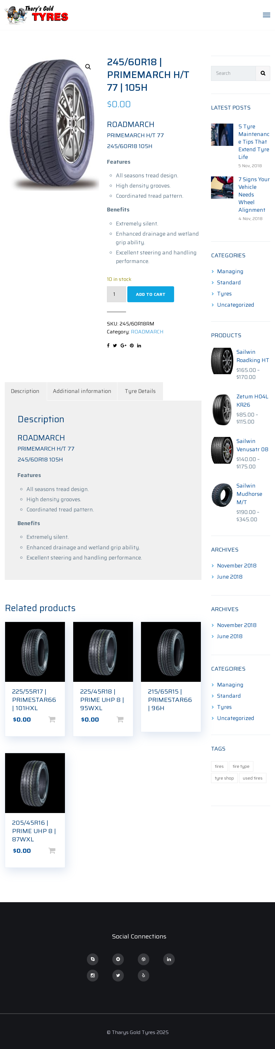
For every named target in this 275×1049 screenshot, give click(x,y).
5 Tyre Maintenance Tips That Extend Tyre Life (254, 141)
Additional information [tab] (82, 391)
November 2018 (237, 565)
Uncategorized (235, 305)
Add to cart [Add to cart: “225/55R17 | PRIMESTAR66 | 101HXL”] (62, 719)
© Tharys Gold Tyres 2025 (138, 1032)
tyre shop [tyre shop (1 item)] (224, 777)
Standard (229, 282)
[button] (88, 67)
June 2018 (230, 577)
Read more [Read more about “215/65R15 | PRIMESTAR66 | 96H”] (198, 717)
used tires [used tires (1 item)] (253, 777)
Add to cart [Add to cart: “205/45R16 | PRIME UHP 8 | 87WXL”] (62, 851)
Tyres (224, 293)
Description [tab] (25, 391)
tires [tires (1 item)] (219, 766)
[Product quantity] (116, 294)
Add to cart (151, 294)
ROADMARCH (147, 332)
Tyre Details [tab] (140, 391)
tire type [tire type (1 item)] (241, 766)
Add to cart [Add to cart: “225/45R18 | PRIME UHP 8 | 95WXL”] (130, 719)
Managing (230, 271)
